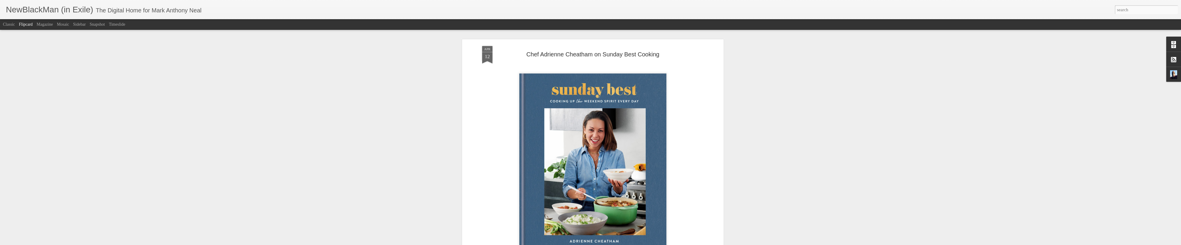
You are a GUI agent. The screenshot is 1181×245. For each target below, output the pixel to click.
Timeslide (117, 24)
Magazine (45, 24)
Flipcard (26, 24)
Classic (9, 24)
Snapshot (97, 24)
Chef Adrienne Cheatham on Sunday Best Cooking (592, 48)
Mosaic (63, 24)
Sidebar (79, 24)
